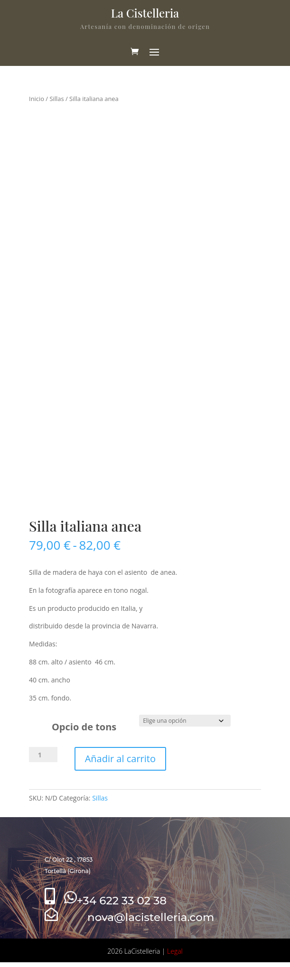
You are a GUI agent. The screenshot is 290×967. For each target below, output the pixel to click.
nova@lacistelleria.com (129, 917)
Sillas (56, 98)
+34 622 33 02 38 (115, 900)
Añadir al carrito (120, 758)
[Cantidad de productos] (43, 754)
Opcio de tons (84, 726)
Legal (175, 951)
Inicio (36, 98)
